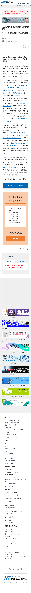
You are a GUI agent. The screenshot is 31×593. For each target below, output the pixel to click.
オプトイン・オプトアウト (12, 539)
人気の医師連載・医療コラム (12, 422)
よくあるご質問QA (10, 531)
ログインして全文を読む (15, 185)
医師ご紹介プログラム (11, 461)
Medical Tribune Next (12, 514)
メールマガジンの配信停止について (14, 552)
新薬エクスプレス (11, 435)
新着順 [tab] (22, 261)
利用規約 (7, 536)
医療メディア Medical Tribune (7, 6)
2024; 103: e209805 (13, 167)
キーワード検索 (9, 458)
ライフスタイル (9, 486)
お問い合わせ (8, 529)
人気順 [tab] (9, 261)
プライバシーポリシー (11, 541)
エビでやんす (8, 456)
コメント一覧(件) (8, 256)
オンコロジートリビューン (14, 472)
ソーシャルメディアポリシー (12, 544)
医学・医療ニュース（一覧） (12, 420)
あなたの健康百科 (11, 483)
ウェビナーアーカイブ (12, 437)
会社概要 (7, 546)
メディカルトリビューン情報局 (15, 430)
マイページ (8, 444)
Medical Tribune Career (13, 507)
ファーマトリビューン (12, 477)
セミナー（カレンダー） (11, 448)
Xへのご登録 (8, 520)
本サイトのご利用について (12, 534)
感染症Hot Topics (11, 432)
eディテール (8, 446)
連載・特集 (18, 6)
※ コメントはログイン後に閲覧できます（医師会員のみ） (15, 266)
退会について (8, 554)
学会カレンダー (9, 453)
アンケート (8, 451)
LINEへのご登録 (9, 522)
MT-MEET (9, 501)
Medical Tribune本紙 (12, 495)
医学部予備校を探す (10, 463)
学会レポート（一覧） (11, 425)
